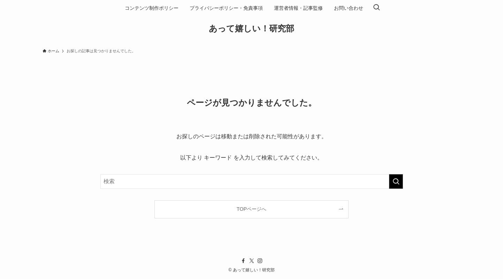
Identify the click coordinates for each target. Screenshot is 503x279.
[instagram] (260, 261)
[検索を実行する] (396, 181)
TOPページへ (251, 209)
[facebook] (243, 261)
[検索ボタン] (376, 8)
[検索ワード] (251, 181)
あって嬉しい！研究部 (251, 28)
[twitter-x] (252, 261)
